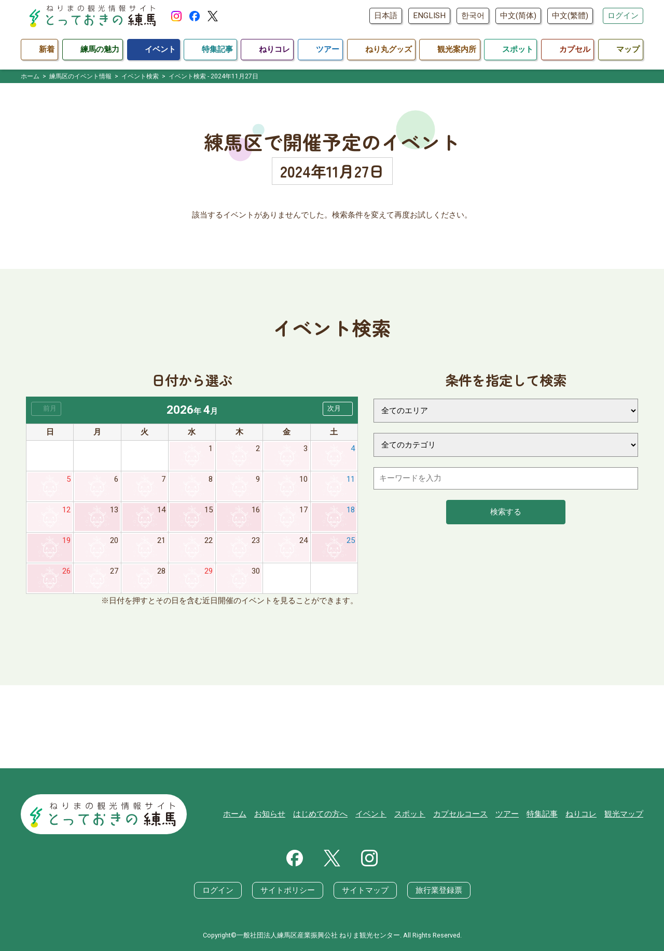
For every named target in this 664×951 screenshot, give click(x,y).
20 (114, 540)
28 (161, 571)
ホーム (234, 814)
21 (161, 540)
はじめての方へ (320, 814)
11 (351, 479)
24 (303, 540)
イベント (370, 814)
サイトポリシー (287, 890)
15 (208, 509)
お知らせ (269, 814)
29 (208, 571)
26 (66, 571)
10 (303, 479)
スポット (409, 814)
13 (114, 509)
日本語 (385, 15)
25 (351, 540)
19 (66, 540)
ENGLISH (429, 15)
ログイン (623, 15)
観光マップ (623, 814)
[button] (338, 409)
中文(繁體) (570, 15)
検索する (505, 512)
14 (161, 509)
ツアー (507, 814)
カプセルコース (460, 814)
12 (66, 509)
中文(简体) (518, 15)
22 (208, 540)
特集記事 (542, 814)
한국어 (473, 15)
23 (256, 540)
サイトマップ (365, 890)
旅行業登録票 (439, 890)
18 (351, 509)
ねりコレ (581, 814)
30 (256, 571)
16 (256, 509)
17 (303, 509)
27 (114, 571)
